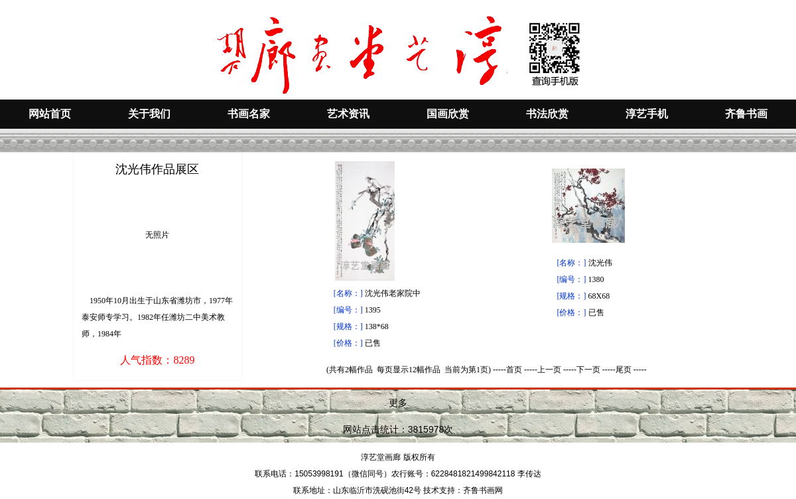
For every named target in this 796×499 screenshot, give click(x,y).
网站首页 (50, 113)
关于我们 (149, 113)
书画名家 (249, 113)
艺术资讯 (348, 113)
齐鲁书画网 (483, 490)
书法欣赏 (547, 113)
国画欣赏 (448, 113)
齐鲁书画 (746, 113)
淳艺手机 (647, 113)
